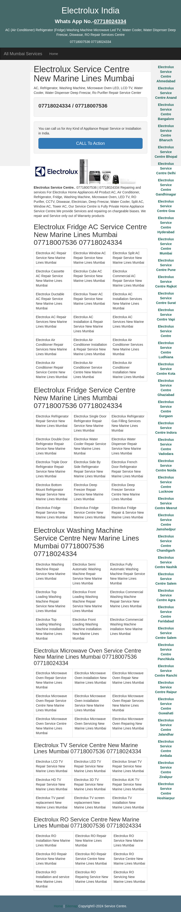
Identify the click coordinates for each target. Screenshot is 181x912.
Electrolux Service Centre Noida (166, 465)
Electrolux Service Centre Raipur (166, 687)
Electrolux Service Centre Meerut (166, 503)
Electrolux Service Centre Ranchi (166, 670)
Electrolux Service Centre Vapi (166, 314)
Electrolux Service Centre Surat (166, 298)
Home (53, 54)
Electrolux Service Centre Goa (166, 206)
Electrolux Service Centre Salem (165, 578)
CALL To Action (90, 143)
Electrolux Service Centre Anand (166, 93)
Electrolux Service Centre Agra (165, 595)
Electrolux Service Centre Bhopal (166, 151)
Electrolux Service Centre (166, 331)
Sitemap (72, 906)
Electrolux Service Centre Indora (166, 427)
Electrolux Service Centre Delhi (166, 168)
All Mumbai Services (23, 53)
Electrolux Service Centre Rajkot (166, 281)
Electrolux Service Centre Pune (166, 265)
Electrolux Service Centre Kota (165, 368)
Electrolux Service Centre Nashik (166, 562)
